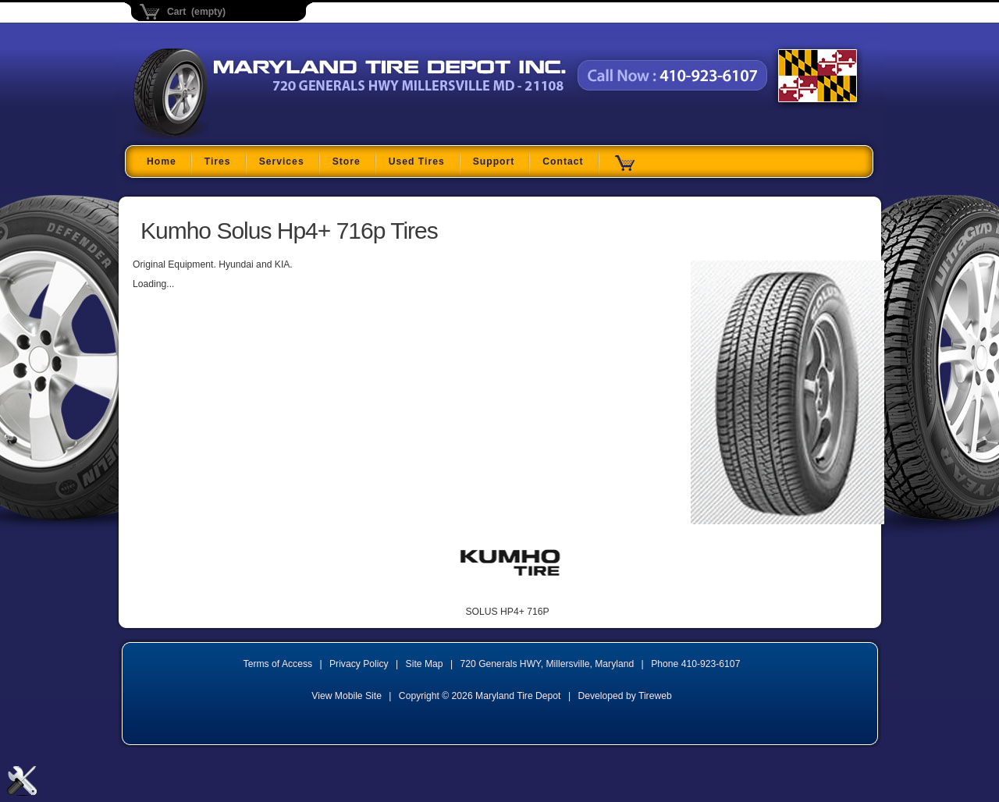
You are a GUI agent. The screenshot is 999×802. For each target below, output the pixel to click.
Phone (695, 663)
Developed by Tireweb (624, 695)
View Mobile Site (346, 695)
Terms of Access (278, 663)
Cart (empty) (196, 11)
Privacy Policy (359, 663)
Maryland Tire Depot (231, 136)
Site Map (424, 663)
